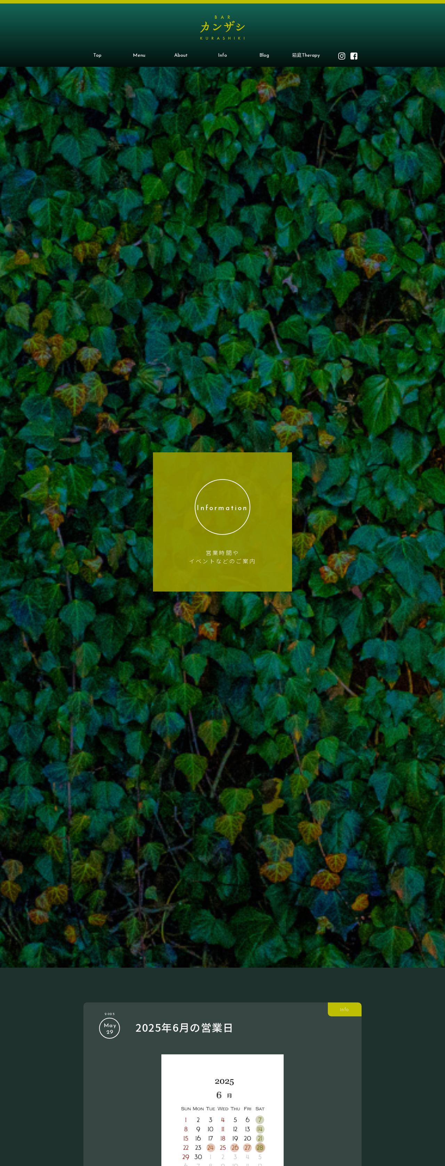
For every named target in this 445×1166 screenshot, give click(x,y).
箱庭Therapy (306, 55)
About (181, 55)
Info (222, 55)
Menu (139, 55)
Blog (264, 55)
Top (97, 55)
